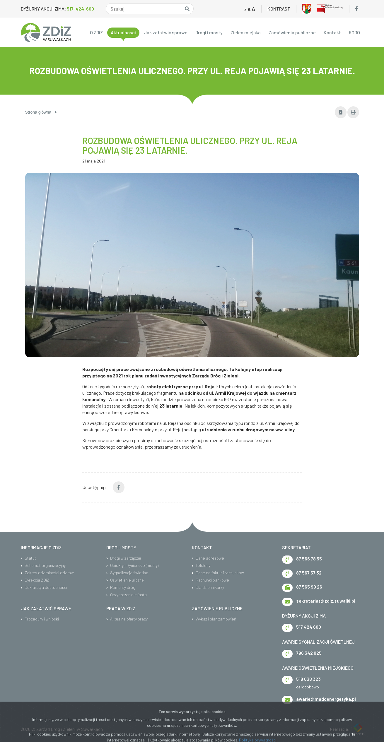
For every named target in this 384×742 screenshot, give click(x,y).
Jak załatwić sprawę (165, 32)
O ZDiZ (96, 32)
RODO (354, 32)
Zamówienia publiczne (292, 32)
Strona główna (41, 112)
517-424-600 (80, 8)
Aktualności (123, 32)
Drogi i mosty (209, 32)
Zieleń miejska (246, 32)
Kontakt (332, 32)
